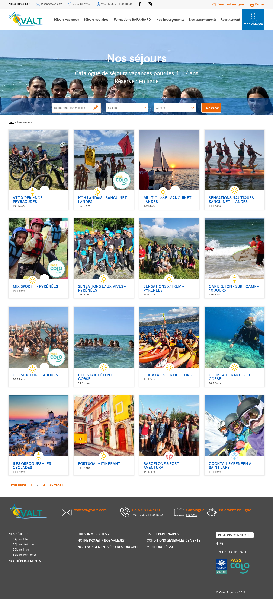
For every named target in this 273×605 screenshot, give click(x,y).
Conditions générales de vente (173, 540)
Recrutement (230, 19)
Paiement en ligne (230, 3)
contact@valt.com (51, 4)
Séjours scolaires (95, 19)
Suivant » (56, 484)
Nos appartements (202, 19)
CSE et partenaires (163, 534)
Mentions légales (162, 547)
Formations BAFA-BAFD (132, 19)
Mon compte (253, 19)
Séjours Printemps (24, 554)
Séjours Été (20, 539)
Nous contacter (19, 3)
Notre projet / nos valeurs (101, 540)
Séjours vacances (66, 19)
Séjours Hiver (21, 549)
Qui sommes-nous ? (93, 534)
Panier (259, 3)
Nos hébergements (170, 19)
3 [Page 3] (44, 484)
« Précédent (17, 484)
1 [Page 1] (31, 484)
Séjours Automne (24, 544)
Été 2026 (191, 515)
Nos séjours (19, 534)
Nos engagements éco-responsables (109, 547)
